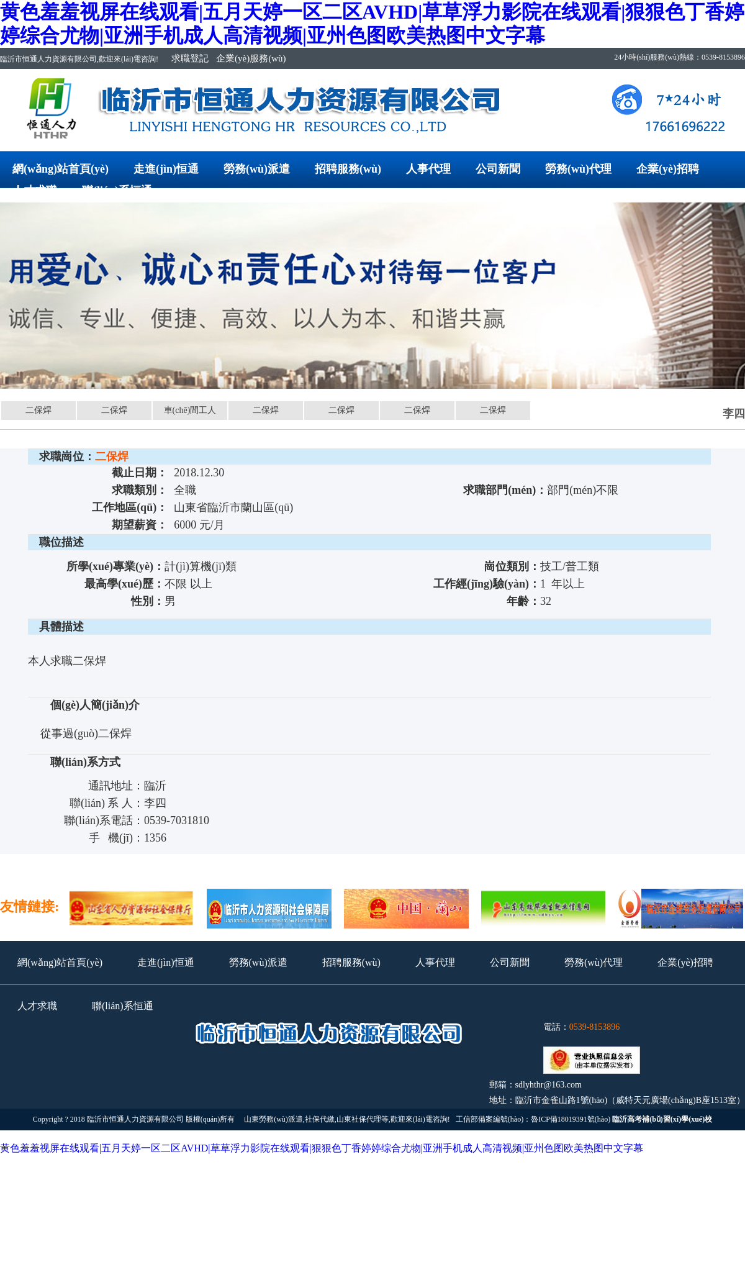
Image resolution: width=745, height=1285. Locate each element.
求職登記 (190, 58)
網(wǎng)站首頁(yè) (60, 169)
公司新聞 (498, 169)
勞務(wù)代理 (578, 169)
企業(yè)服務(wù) (251, 58)
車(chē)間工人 (190, 410)
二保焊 (38, 410)
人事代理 (428, 169)
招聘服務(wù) (348, 169)
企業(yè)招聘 (667, 169)
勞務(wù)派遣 (257, 169)
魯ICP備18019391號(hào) (570, 1119)
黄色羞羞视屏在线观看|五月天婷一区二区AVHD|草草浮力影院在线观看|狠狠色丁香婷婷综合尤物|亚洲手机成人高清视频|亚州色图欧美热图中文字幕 (321, 1148)
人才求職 (34, 190)
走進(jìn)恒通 (166, 169)
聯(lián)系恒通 (117, 190)
